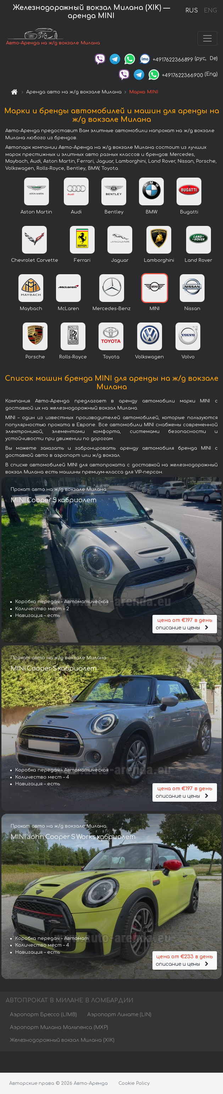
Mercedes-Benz (111, 308)
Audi (76, 212)
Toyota (111, 356)
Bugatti (189, 212)
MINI (155, 308)
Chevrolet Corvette (34, 260)
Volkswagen (149, 356)
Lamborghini (159, 260)
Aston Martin (36, 212)
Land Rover (198, 260)
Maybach (31, 308)
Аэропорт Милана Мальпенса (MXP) (59, 1027)
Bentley (114, 212)
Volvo (188, 356)
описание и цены (185, 623)
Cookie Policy (134, 1083)
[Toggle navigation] (207, 38)
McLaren (68, 308)
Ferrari (82, 260)
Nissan (192, 308)
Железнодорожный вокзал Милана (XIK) (62, 1040)
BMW (151, 212)
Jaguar (120, 260)
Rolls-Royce (73, 356)
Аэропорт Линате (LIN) (119, 1014)
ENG (210, 10)
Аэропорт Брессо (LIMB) (43, 1014)
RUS (191, 10)
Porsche (35, 356)
